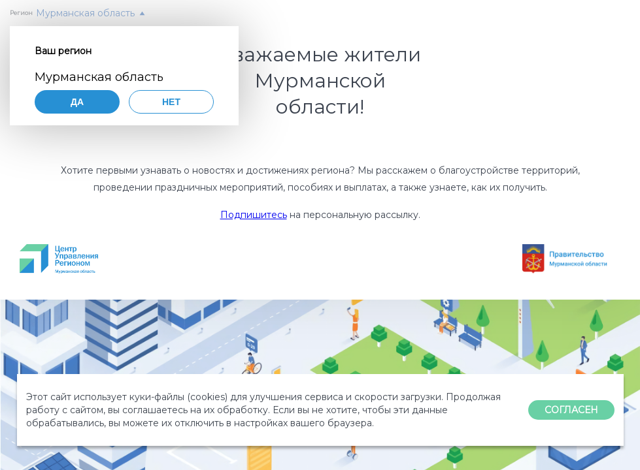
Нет (171, 102)
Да (77, 102)
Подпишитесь (253, 215)
